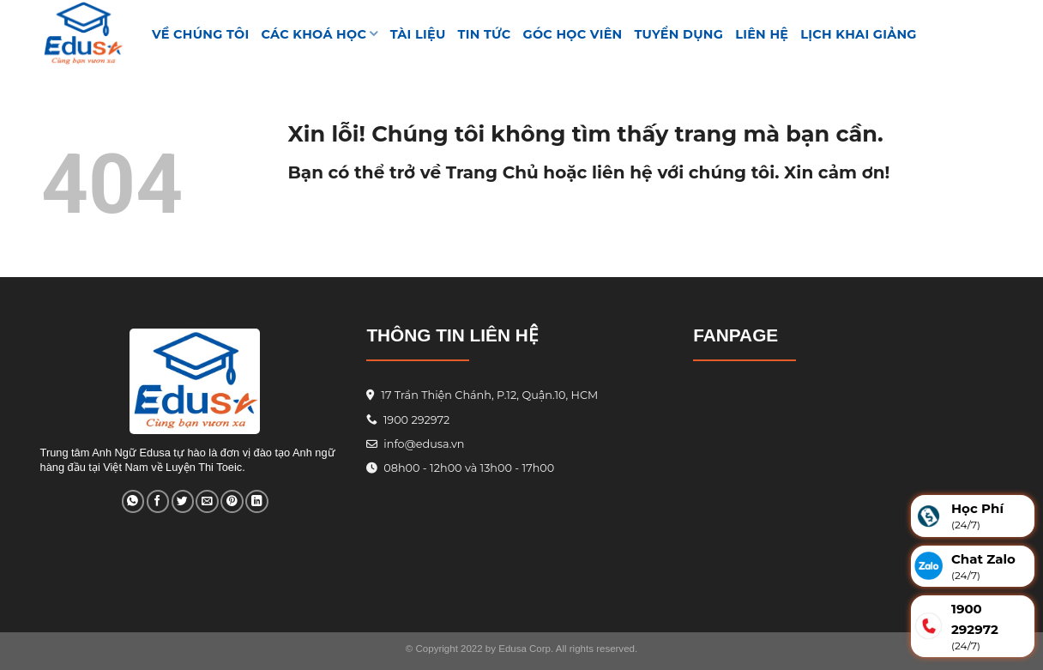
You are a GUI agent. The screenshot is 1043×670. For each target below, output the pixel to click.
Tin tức (484, 34)
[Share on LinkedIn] (256, 501)
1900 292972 (407, 419)
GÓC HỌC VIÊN (573, 34)
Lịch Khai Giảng (858, 34)
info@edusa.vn (423, 444)
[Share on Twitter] (183, 501)
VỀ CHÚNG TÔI (201, 34)
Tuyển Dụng (679, 34)
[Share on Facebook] (158, 501)
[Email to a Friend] (207, 501)
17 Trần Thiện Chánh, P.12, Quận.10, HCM (488, 395)
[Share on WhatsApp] (133, 501)
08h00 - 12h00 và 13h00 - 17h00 (467, 468)
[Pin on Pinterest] (231, 501)
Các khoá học (320, 34)
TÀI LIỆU (418, 34)
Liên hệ (761, 34)
